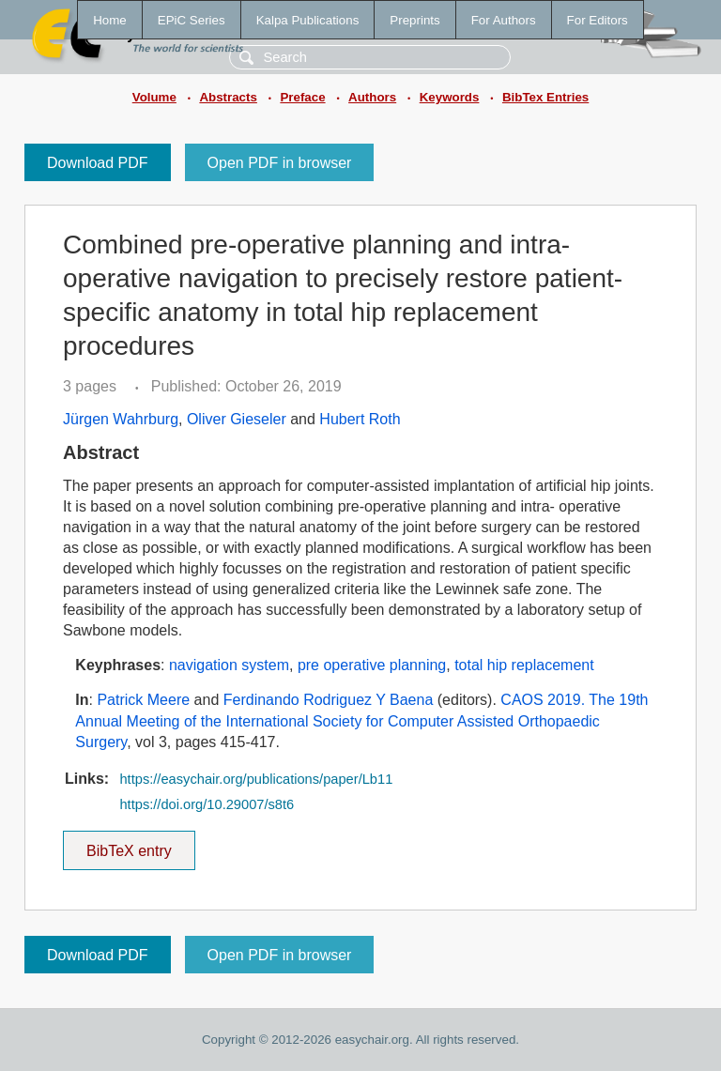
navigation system (229, 665)
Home (110, 20)
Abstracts (227, 97)
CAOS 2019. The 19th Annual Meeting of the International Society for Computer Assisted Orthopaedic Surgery (361, 721)
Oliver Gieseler (236, 419)
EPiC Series (191, 20)
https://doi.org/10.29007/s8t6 (206, 804)
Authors (372, 97)
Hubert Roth (359, 419)
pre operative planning (372, 665)
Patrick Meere (143, 700)
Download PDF (97, 163)
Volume (154, 97)
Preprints (414, 20)
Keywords (450, 97)
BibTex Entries (545, 97)
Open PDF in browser (279, 163)
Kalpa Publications (308, 20)
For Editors (597, 20)
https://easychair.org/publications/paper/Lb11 (255, 779)
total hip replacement (524, 665)
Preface (302, 97)
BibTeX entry (128, 845)
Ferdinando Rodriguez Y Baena (328, 700)
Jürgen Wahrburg (120, 419)
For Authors (503, 20)
